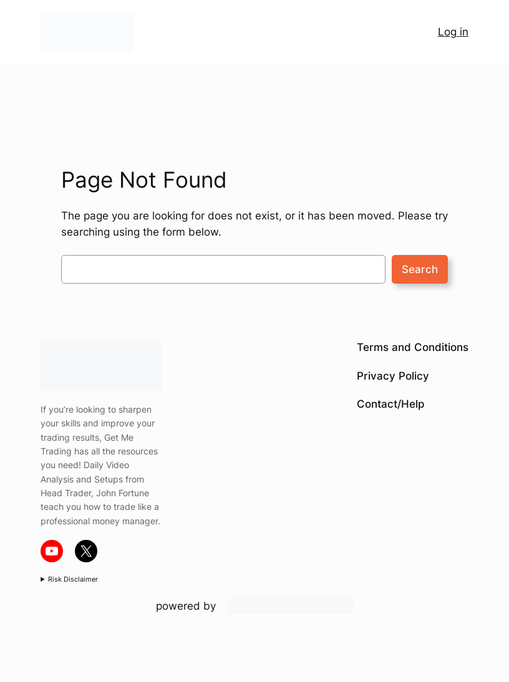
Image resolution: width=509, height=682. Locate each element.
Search (420, 269)
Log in (453, 32)
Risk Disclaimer (73, 579)
